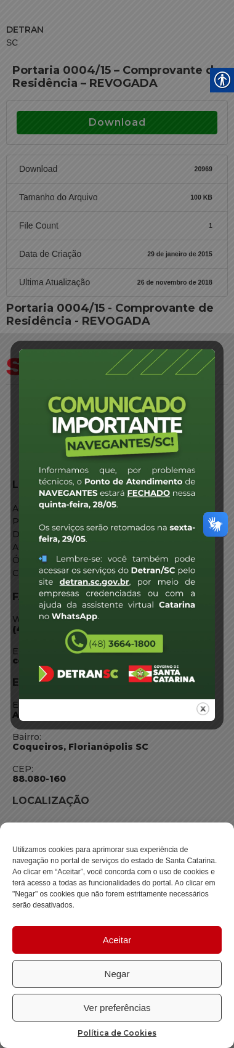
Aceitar (117, 940)
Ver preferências (116, 1007)
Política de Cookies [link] (117, 1033)
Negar (117, 974)
